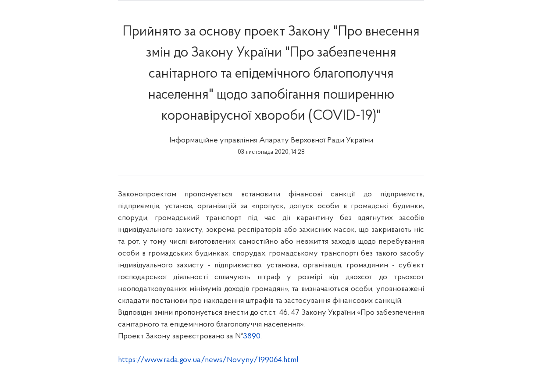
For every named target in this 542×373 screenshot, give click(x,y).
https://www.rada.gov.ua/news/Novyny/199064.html (208, 360)
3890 (251, 336)
